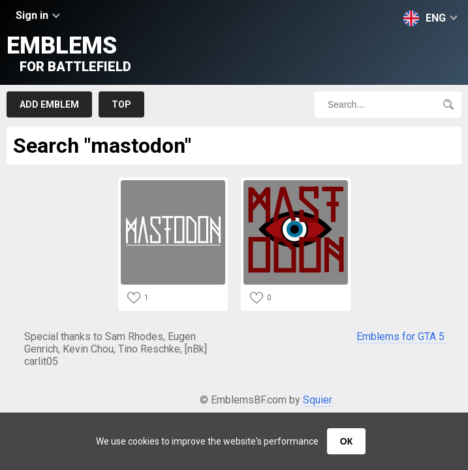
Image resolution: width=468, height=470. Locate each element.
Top (121, 104)
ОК (346, 441)
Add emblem (49, 104)
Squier (317, 400)
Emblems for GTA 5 (400, 336)
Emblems (69, 53)
